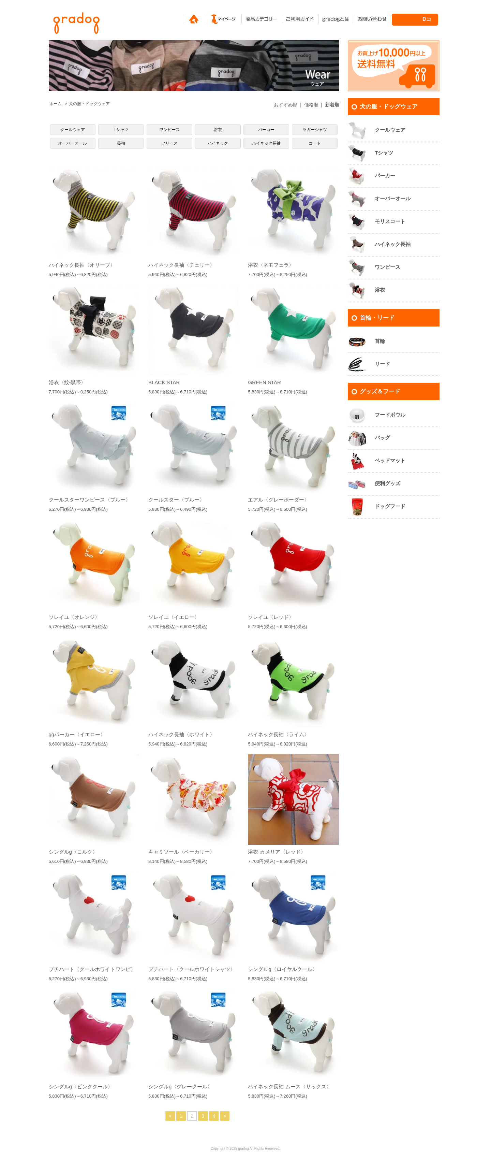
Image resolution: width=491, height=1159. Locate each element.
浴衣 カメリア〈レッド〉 (277, 852)
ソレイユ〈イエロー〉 (173, 617)
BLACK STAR (164, 382)
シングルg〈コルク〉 (73, 852)
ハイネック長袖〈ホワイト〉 (181, 734)
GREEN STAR (264, 382)
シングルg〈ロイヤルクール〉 (282, 969)
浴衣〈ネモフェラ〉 (271, 265)
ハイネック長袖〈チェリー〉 (181, 265)
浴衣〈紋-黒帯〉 (67, 382)
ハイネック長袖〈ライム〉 (278, 734)
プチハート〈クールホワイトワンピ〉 (92, 969)
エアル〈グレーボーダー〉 (278, 500)
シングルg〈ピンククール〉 (81, 1086)
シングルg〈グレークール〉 (180, 1086)
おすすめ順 (286, 104)
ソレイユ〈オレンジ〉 (74, 617)
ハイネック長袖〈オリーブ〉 (82, 265)
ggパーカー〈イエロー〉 (77, 734)
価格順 (311, 104)
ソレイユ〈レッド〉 (271, 617)
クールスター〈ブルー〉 (176, 500)
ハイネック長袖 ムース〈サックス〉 (289, 1086)
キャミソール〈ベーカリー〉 (181, 852)
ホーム (55, 103)
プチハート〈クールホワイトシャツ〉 (191, 969)
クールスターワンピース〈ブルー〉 (90, 500)
